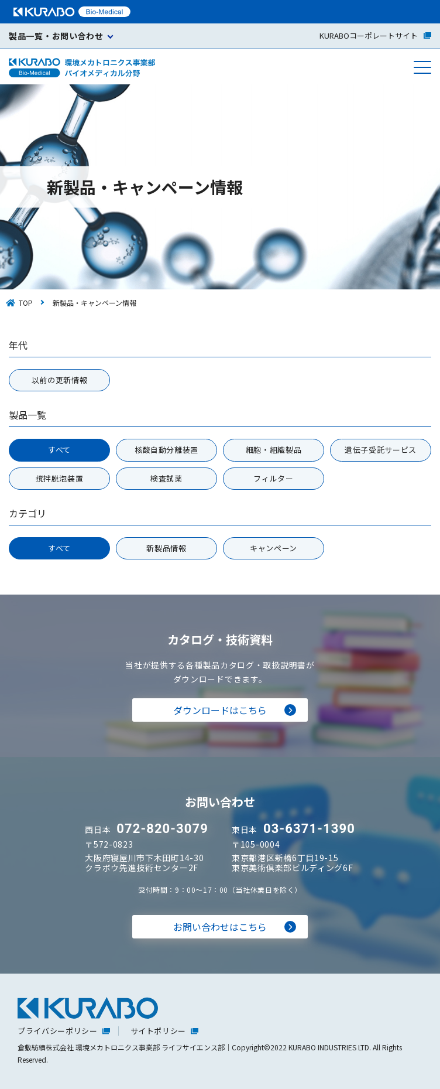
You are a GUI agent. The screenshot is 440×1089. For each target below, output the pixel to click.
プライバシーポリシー (58, 1031)
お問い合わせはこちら (220, 927)
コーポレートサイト (375, 35)
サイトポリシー (158, 1031)
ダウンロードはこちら (220, 710)
